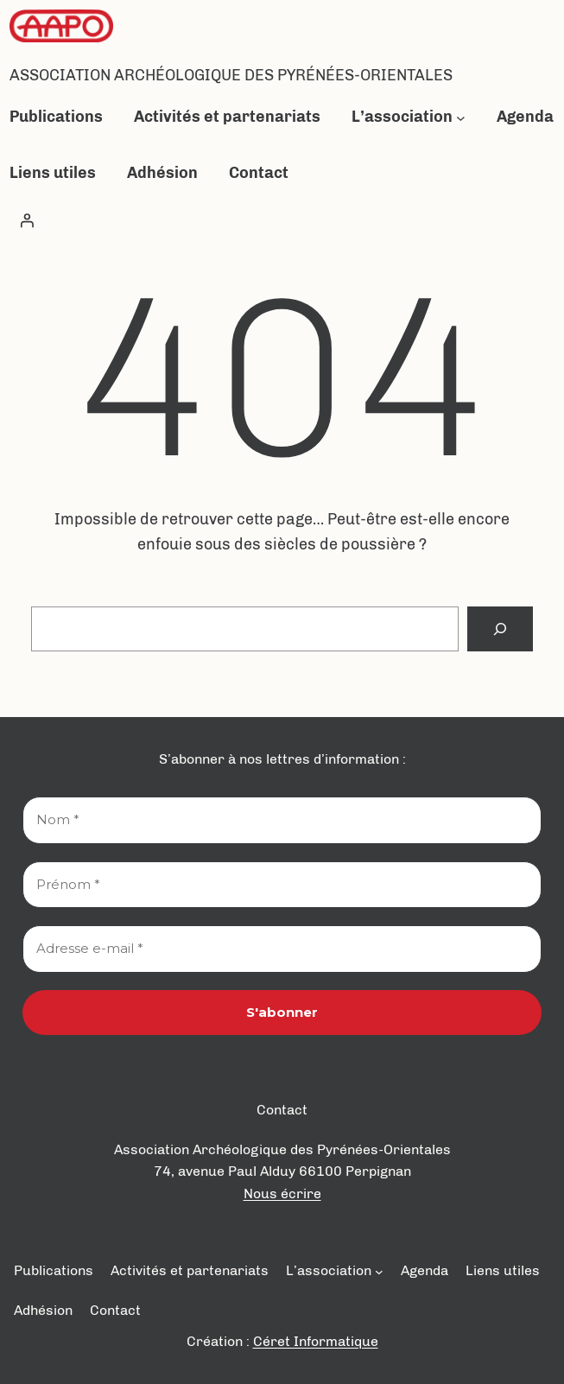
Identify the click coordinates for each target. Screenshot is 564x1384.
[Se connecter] (27, 220)
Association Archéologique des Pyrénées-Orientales (231, 75)
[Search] (500, 628)
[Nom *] (282, 820)
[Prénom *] (282, 885)
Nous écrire (282, 1193)
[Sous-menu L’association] (461, 117)
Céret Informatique (315, 1341)
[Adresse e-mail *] (282, 949)
